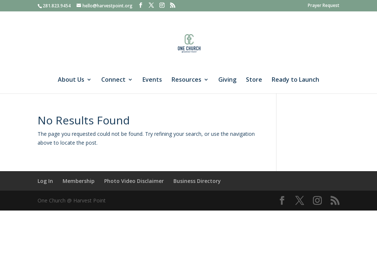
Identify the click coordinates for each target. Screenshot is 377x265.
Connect (113, 80)
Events (152, 80)
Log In (45, 180)
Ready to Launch (295, 80)
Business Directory (197, 180)
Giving (227, 80)
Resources (186, 80)
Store (254, 80)
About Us (71, 80)
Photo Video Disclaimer (134, 180)
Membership (79, 180)
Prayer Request (323, 5)
